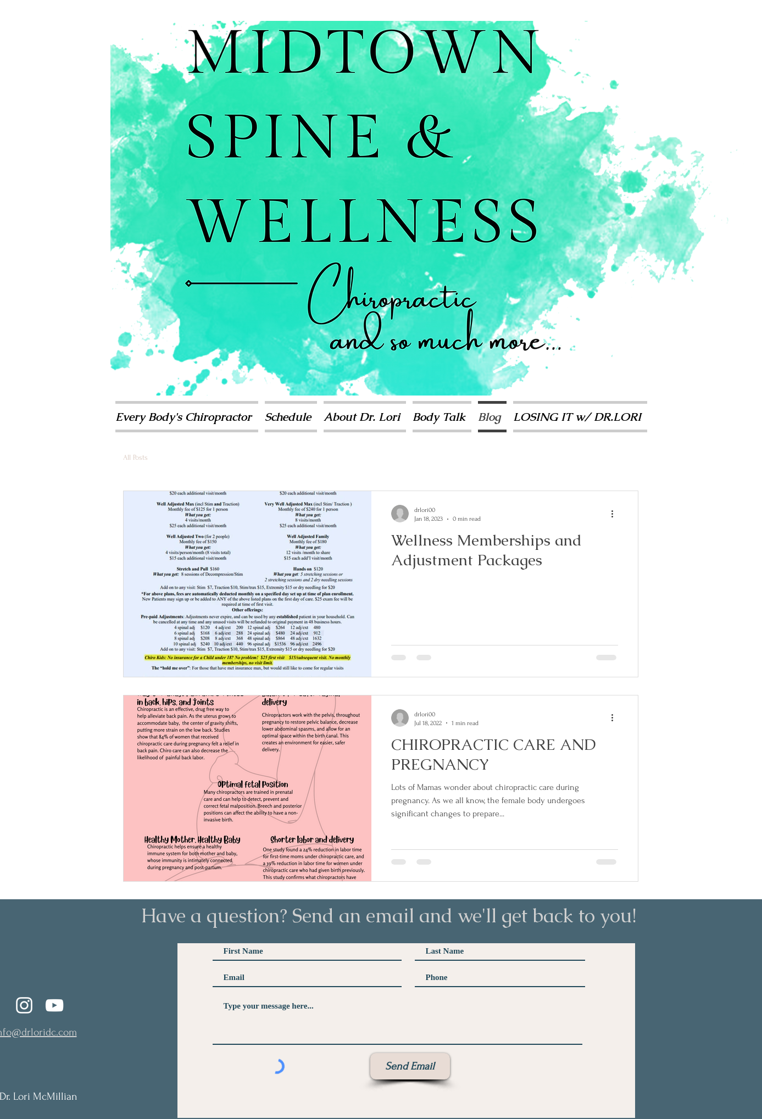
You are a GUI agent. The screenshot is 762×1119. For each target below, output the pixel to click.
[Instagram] (24, 1005)
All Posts (135, 457)
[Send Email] (410, 1066)
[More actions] (616, 513)
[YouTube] (54, 1005)
